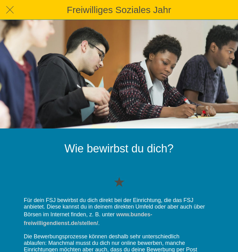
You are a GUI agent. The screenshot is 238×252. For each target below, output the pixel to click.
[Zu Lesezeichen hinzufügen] (119, 181)
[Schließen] (10, 10)
